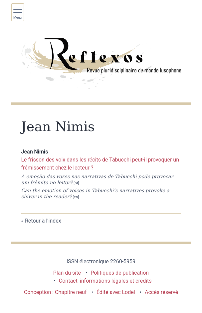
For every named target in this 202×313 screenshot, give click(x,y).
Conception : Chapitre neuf (55, 292)
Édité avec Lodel (116, 292)
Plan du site (67, 273)
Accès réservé (161, 292)
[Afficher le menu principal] (17, 12)
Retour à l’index (43, 221)
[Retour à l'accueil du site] (101, 63)
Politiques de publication (120, 273)
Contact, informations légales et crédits (105, 281)
